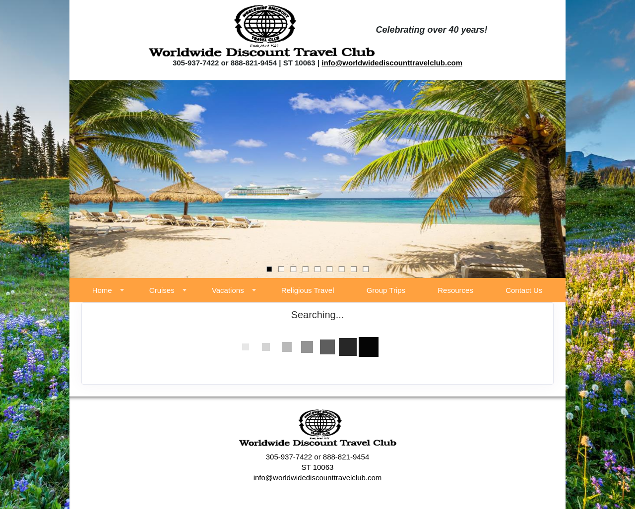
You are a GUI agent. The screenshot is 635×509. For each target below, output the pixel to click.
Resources (455, 290)
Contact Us (524, 290)
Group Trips (386, 290)
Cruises (162, 290)
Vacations (228, 290)
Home (102, 290)
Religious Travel (307, 290)
